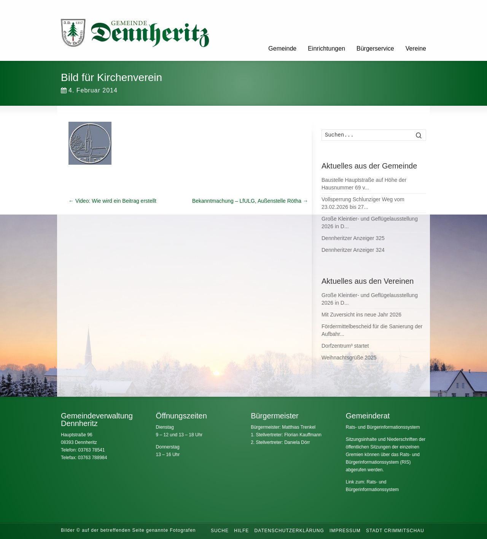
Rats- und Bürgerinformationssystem (383, 427)
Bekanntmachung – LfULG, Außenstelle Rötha (250, 201)
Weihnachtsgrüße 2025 (349, 358)
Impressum (345, 530)
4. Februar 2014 (89, 90)
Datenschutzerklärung (289, 530)
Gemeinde (282, 48)
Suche (220, 530)
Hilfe (241, 530)
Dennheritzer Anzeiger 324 (353, 250)
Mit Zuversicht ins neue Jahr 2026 (361, 315)
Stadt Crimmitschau (395, 530)
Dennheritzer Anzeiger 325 (353, 238)
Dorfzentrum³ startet (345, 346)
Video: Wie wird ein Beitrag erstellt (112, 201)
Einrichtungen (326, 48)
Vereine (416, 48)
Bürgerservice (375, 48)
